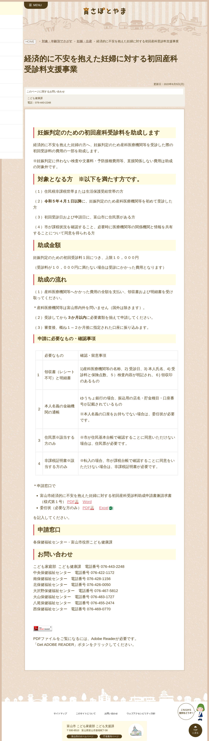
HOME (30, 41)
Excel (103, 508)
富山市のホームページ (82, 736)
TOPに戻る (195, 731)
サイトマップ (60, 713)
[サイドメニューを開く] (36, 5)
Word (87, 502)
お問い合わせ (111, 713)
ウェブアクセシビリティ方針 (141, 713)
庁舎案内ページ (111, 736)
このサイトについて (86, 713)
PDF (71, 502)
